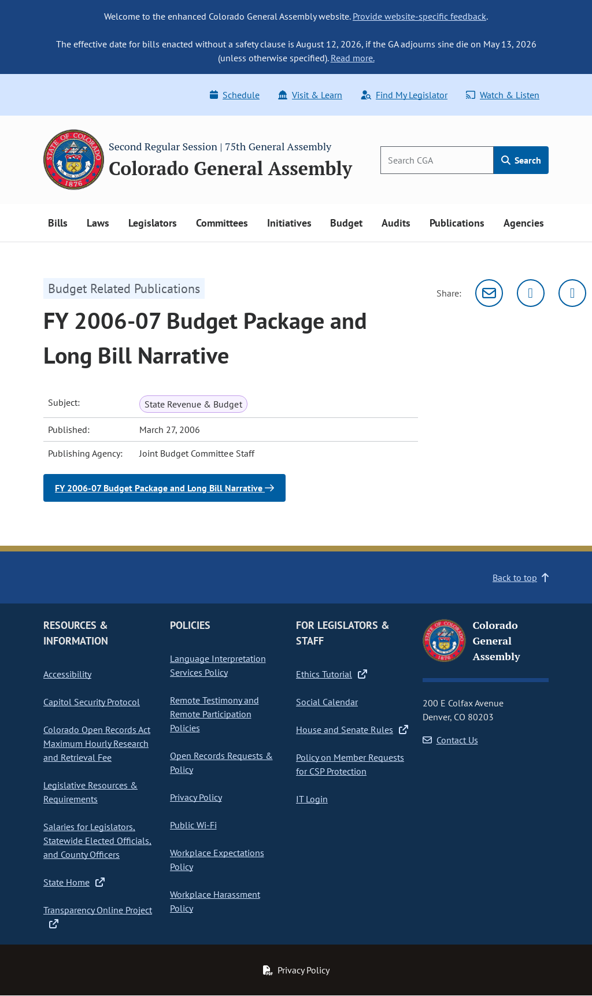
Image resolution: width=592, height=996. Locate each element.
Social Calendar (327, 702)
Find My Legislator (404, 95)
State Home (74, 882)
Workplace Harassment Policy (215, 901)
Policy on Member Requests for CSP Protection (350, 764)
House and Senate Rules (352, 729)
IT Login (312, 799)
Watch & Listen (502, 95)
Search (521, 160)
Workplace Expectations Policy (217, 859)
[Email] (489, 293)
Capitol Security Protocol (91, 702)
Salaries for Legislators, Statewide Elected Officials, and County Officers (97, 840)
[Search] (437, 160)
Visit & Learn (310, 95)
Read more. (353, 58)
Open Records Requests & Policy (221, 762)
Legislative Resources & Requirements (90, 792)
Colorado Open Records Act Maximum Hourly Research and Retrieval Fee (96, 743)
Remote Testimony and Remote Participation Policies (214, 714)
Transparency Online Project (97, 916)
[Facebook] (572, 293)
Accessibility (67, 674)
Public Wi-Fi (193, 825)
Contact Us (450, 740)
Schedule (235, 95)
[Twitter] (531, 293)
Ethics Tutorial (331, 674)
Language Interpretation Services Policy (218, 665)
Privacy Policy (196, 797)
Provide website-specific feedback (419, 16)
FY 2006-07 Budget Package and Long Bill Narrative (164, 488)
